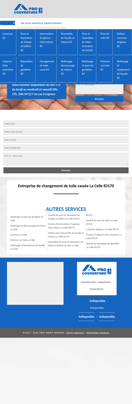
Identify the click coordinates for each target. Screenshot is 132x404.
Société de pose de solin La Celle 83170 (101, 222)
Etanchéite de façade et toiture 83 (68, 38)
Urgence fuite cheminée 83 (8, 67)
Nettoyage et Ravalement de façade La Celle (27, 247)
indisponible (97, 301)
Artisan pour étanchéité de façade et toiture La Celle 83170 (66, 235)
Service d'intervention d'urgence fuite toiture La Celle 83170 (64, 226)
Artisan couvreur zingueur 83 (122, 40)
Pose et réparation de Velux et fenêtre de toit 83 (87, 42)
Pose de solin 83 (104, 35)
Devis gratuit (75, 333)
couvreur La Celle (18, 234)
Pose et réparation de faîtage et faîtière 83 (26, 42)
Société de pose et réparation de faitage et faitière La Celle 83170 (64, 217)
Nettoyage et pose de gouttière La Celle (26, 218)
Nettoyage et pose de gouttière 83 (87, 67)
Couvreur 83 (8, 35)
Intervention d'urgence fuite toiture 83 (46, 40)
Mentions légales (98, 333)
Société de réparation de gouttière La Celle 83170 (102, 245)
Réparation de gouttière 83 (27, 67)
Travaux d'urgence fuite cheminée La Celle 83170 (104, 236)
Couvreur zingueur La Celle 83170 (102, 229)
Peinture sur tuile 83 (105, 65)
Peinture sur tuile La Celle (22, 240)
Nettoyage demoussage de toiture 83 (68, 67)
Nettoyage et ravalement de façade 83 (123, 69)
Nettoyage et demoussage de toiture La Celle (28, 227)
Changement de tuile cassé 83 (47, 65)
